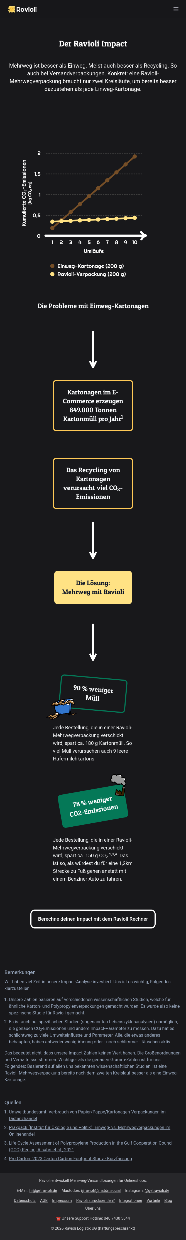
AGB (44, 1200)
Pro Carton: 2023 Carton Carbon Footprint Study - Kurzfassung (70, 1158)
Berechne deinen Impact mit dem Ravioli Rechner (93, 919)
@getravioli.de (157, 1190)
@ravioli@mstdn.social (101, 1190)
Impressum (62, 1200)
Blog (168, 1200)
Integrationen (130, 1200)
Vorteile (153, 1200)
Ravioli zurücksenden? (95, 1200)
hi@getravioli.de (43, 1190)
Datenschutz (25, 1200)
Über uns (93, 1208)
